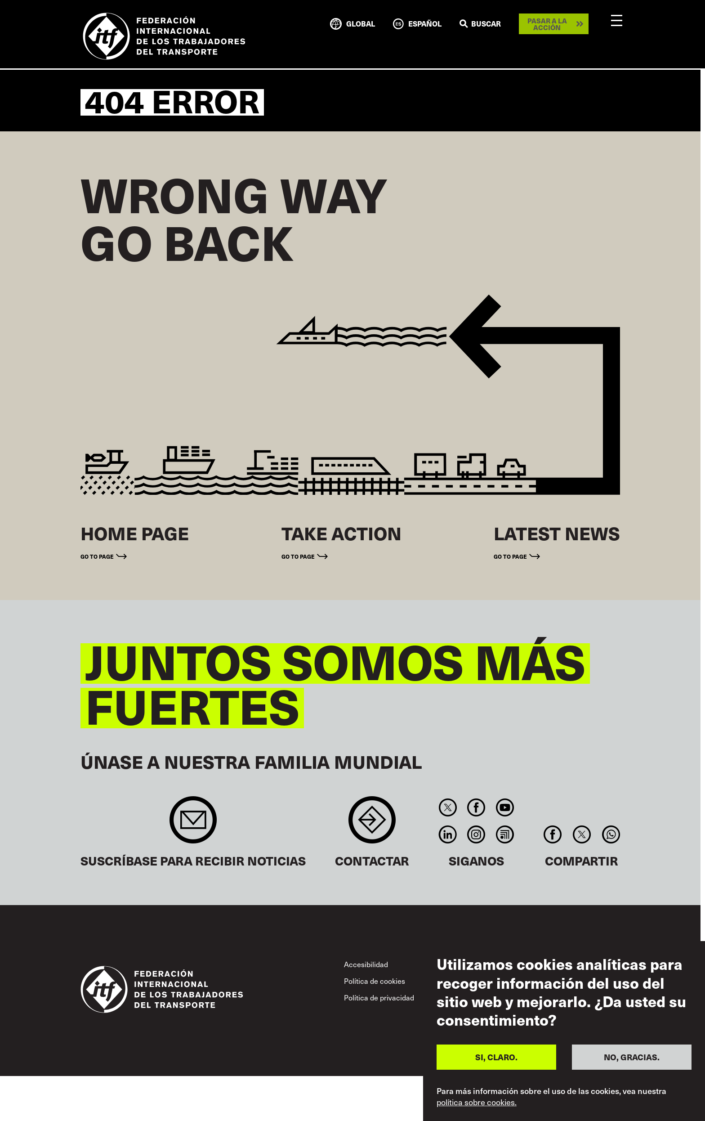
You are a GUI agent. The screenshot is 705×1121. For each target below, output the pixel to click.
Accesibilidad (366, 964)
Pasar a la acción (547, 24)
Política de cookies (374, 981)
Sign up (193, 824)
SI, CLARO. (496, 1057)
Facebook (476, 807)
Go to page (97, 556)
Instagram (476, 834)
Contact (372, 824)
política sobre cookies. (477, 1102)
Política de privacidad (379, 997)
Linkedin (447, 834)
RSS (504, 834)
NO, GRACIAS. (632, 1057)
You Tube (504, 807)
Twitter (447, 807)
